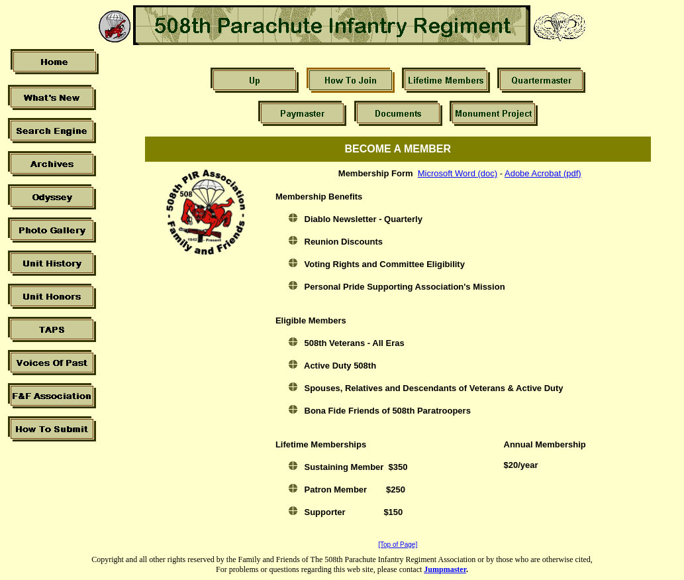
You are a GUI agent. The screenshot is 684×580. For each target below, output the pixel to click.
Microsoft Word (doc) (457, 173)
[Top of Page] (397, 544)
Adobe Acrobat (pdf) (543, 173)
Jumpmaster (445, 569)
